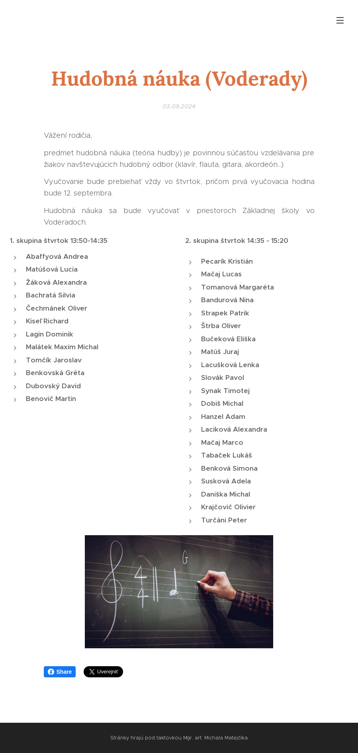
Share (60, 672)
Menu (340, 20)
